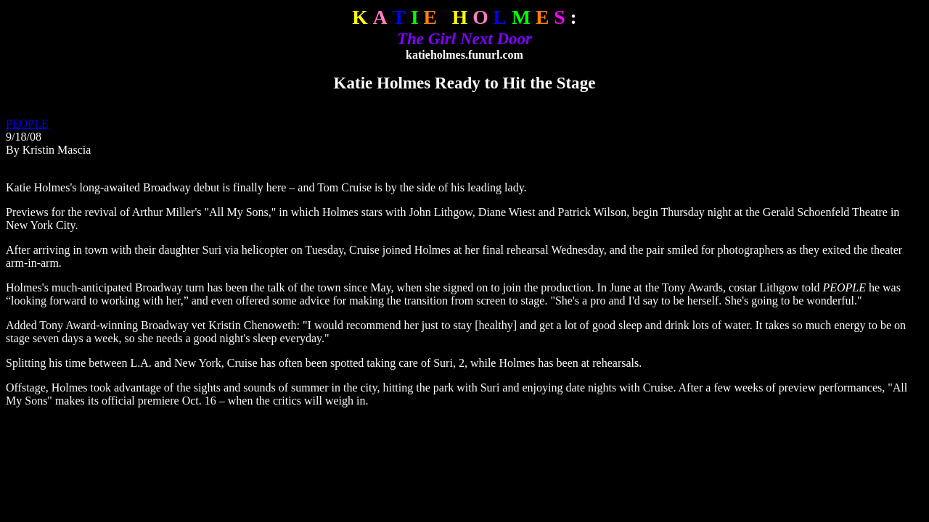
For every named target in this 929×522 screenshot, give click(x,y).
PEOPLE (27, 123)
